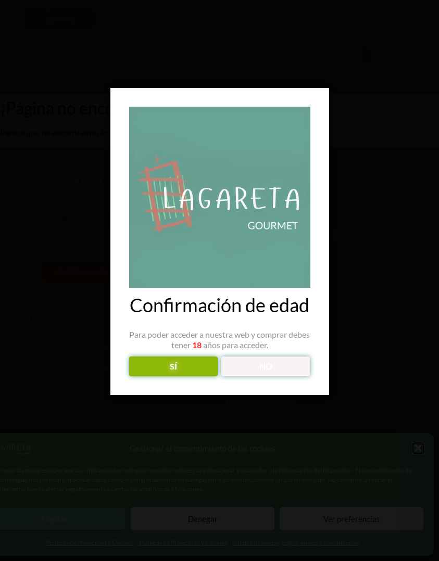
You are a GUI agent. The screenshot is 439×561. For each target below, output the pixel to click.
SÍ (173, 366)
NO (265, 366)
